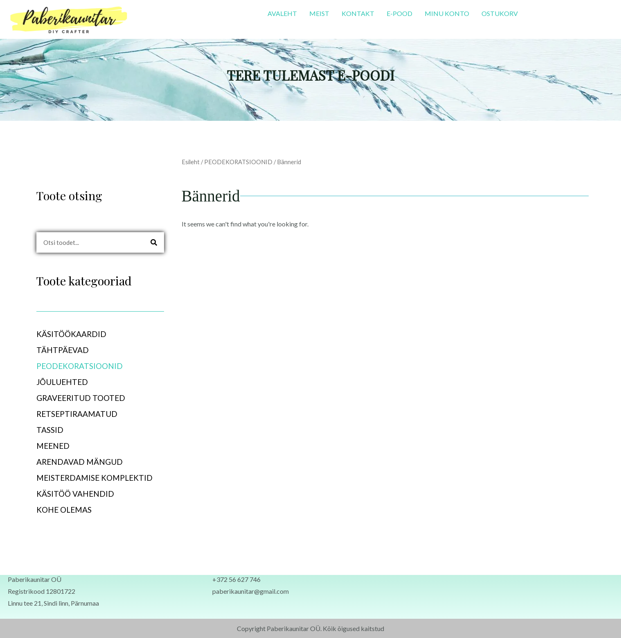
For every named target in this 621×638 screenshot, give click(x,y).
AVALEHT (282, 13)
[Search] (154, 242)
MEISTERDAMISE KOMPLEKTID (94, 477)
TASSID (49, 429)
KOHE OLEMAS (64, 509)
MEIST (319, 13)
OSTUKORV (500, 13)
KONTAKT (358, 13)
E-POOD (399, 13)
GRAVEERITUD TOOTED (85, 398)
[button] (100, 334)
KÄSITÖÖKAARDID (75, 334)
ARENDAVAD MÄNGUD (79, 461)
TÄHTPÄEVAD (67, 350)
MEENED (57, 445)
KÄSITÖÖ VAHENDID (75, 493)
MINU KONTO (447, 13)
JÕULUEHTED (62, 382)
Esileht (191, 161)
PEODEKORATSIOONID (84, 366)
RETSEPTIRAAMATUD (76, 414)
